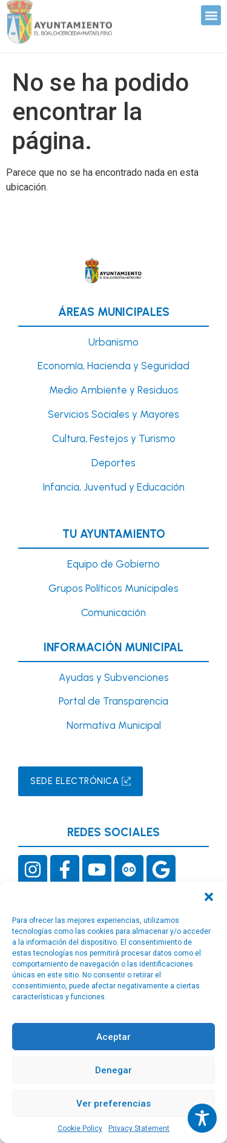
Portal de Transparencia (113, 701)
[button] (209, 897)
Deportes (113, 463)
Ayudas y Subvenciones (114, 677)
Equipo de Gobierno (113, 564)
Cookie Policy (80, 1128)
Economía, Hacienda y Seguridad (113, 366)
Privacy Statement (138, 1128)
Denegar (113, 1070)
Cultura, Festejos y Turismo (114, 438)
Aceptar (113, 1036)
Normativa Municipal (114, 725)
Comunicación (113, 612)
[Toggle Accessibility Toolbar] (202, 1118)
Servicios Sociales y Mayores (113, 414)
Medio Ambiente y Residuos (114, 390)
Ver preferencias (113, 1103)
